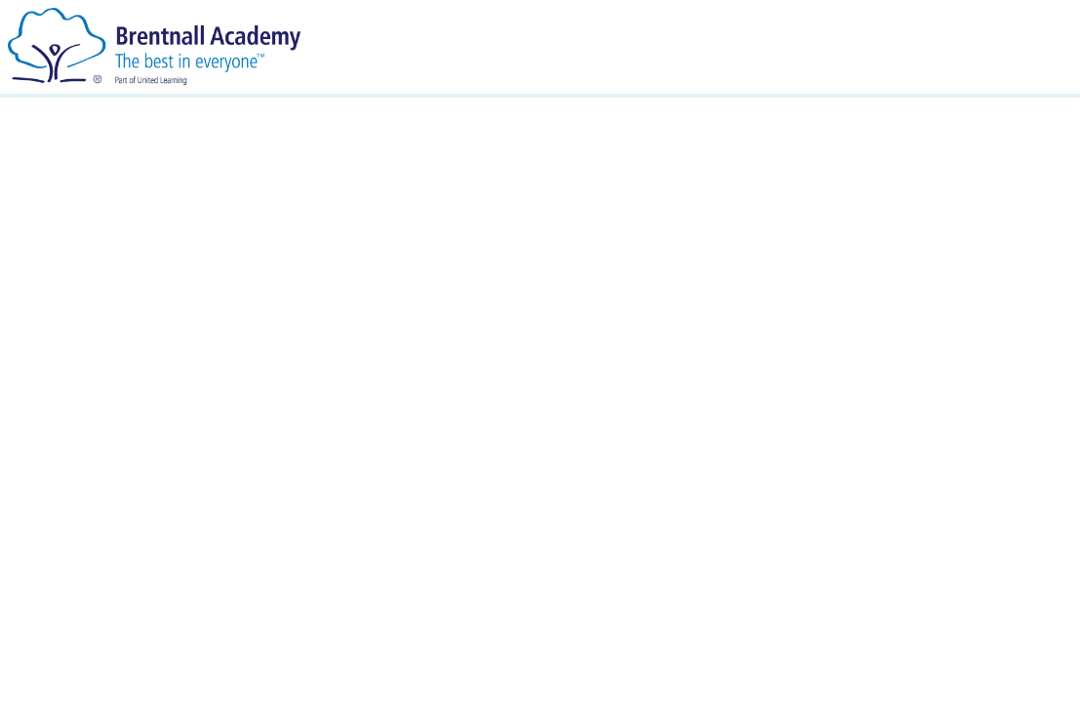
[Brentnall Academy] (154, 45)
